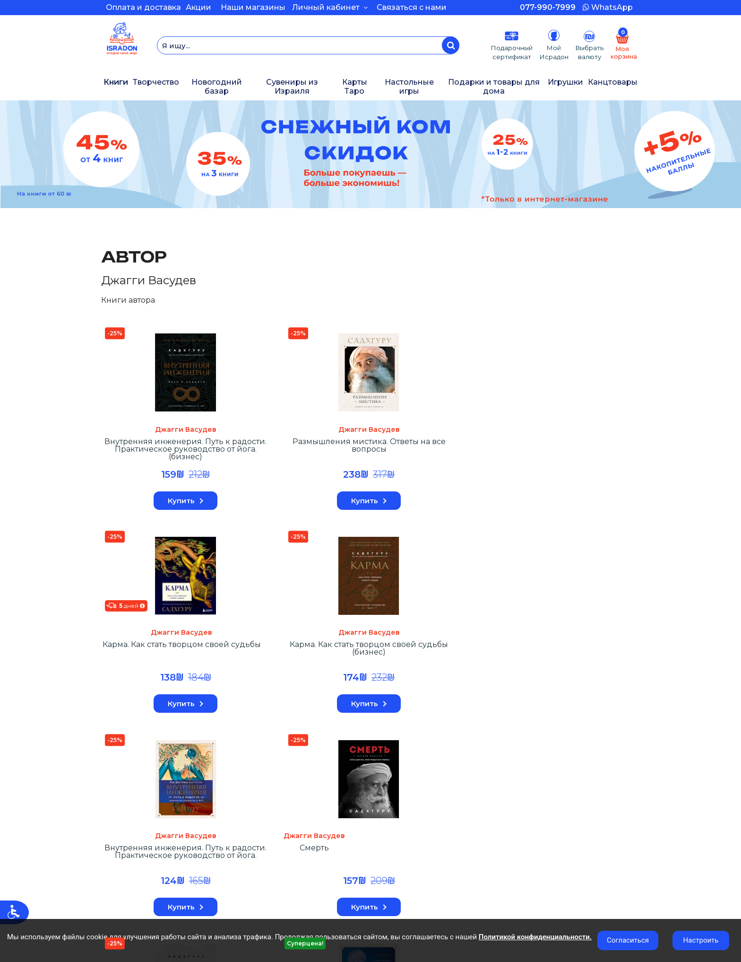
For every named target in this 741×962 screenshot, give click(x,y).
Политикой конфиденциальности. (535, 937)
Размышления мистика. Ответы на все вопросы (247, 451)
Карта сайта (398, 833)
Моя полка (118, 850)
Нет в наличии (350, 707)
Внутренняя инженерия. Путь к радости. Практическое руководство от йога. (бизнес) (145, 455)
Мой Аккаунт (121, 825)
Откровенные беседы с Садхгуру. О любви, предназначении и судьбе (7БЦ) (554, 663)
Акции (198, 7)
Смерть (134, 652)
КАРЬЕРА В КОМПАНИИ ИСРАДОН (299, 833)
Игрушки (565, 82)
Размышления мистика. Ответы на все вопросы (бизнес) (452, 663)
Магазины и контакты (274, 868)
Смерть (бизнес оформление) (247, 656)
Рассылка (117, 859)
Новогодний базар (216, 87)
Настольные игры (409, 87)
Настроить (701, 940)
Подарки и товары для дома (494, 87)
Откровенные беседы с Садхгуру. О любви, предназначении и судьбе (349, 663)
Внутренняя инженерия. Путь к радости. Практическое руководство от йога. (555, 455)
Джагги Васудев (145, 431)
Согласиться (628, 940)
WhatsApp (608, 7)
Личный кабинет (330, 7)
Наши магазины (253, 7)
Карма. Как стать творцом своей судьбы (350, 451)
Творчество (156, 82)
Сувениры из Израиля (292, 87)
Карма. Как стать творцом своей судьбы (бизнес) (452, 451)
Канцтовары (613, 82)
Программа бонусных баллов (288, 859)
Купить (146, 502)
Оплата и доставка (143, 7)
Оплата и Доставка (271, 825)
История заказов (129, 833)
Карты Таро (354, 87)
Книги (115, 82)
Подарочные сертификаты (422, 825)
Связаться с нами (412, 7)
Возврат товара (127, 842)
